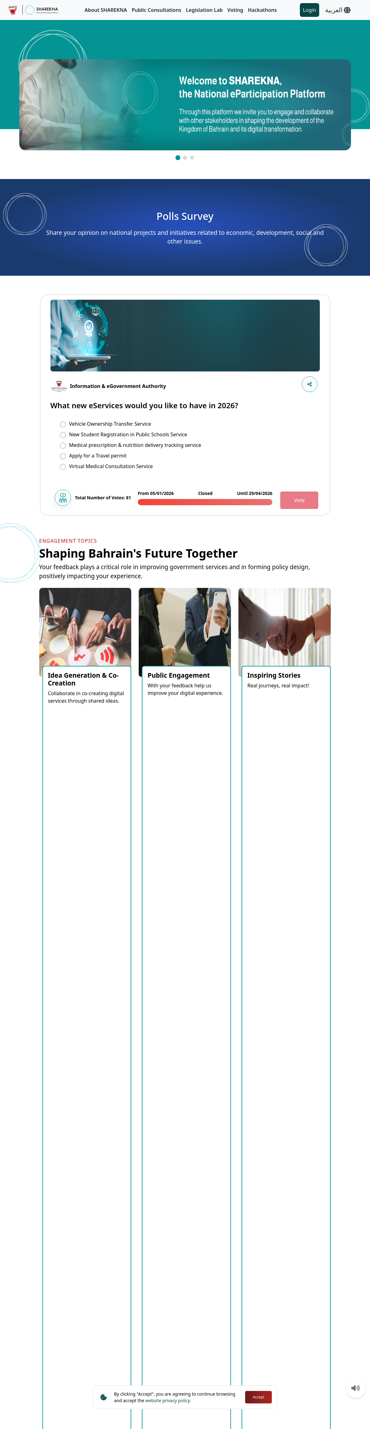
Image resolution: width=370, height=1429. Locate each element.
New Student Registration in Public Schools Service (128, 434)
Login (309, 10)
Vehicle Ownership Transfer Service (110, 423)
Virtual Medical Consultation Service (111, 466)
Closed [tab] (120, 920)
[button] (177, 157)
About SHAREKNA (105, 10)
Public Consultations (156, 10)
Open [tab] (95, 920)
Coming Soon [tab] (61, 920)
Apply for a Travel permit (98, 455)
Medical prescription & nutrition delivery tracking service (135, 445)
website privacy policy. (168, 1400)
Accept (259, 1397)
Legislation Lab (204, 10)
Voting (235, 10)
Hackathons (262, 10)
